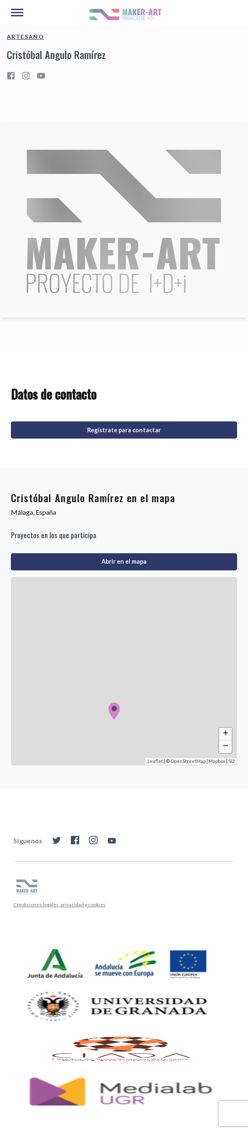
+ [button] (225, 734)
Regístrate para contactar (124, 430)
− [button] (225, 746)
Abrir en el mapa (124, 561)
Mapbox (217, 761)
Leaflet (155, 761)
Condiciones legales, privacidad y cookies (59, 904)
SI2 (231, 761)
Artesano (25, 36)
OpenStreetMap (188, 761)
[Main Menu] (17, 13)
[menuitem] (59, 905)
